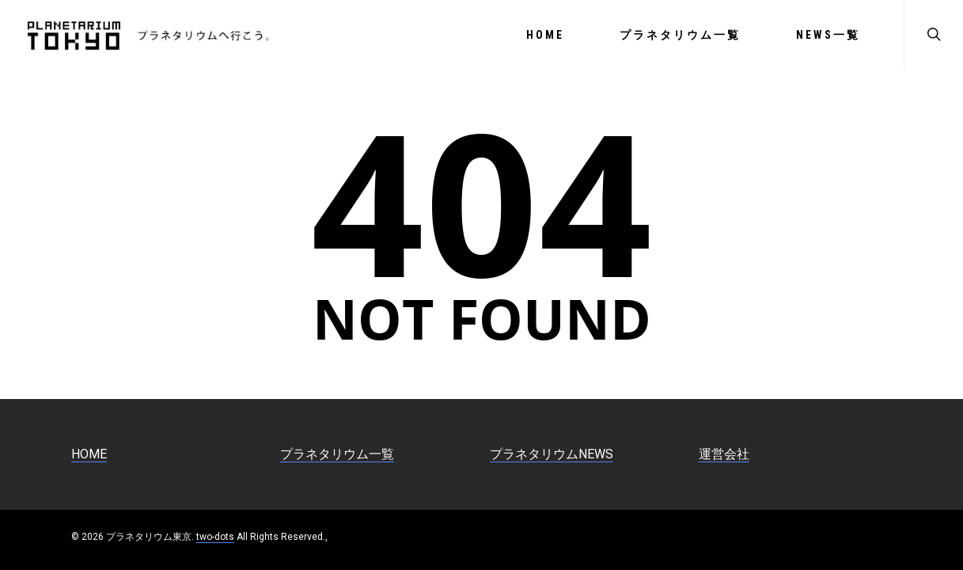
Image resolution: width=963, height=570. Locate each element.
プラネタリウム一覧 (680, 34)
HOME (545, 34)
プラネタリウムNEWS (551, 454)
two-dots (215, 536)
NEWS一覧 (828, 34)
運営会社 (724, 454)
